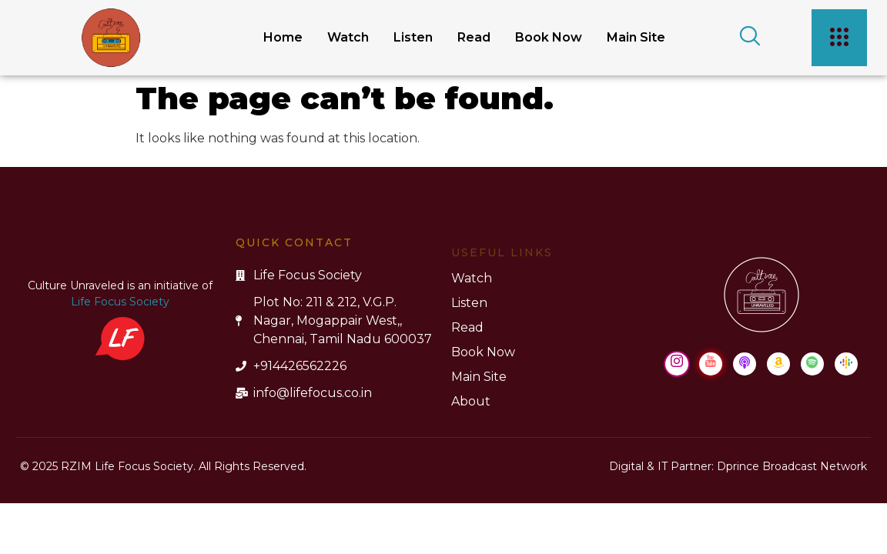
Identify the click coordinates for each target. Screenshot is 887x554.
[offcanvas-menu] (839, 37)
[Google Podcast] (846, 363)
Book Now (548, 37)
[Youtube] (710, 363)
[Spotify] (812, 363)
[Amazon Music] (778, 363)
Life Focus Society (120, 302)
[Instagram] (676, 363)
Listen (413, 37)
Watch (348, 37)
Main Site (636, 37)
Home (283, 37)
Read (473, 37)
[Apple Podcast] (744, 363)
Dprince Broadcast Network (792, 466)
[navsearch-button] (744, 37)
